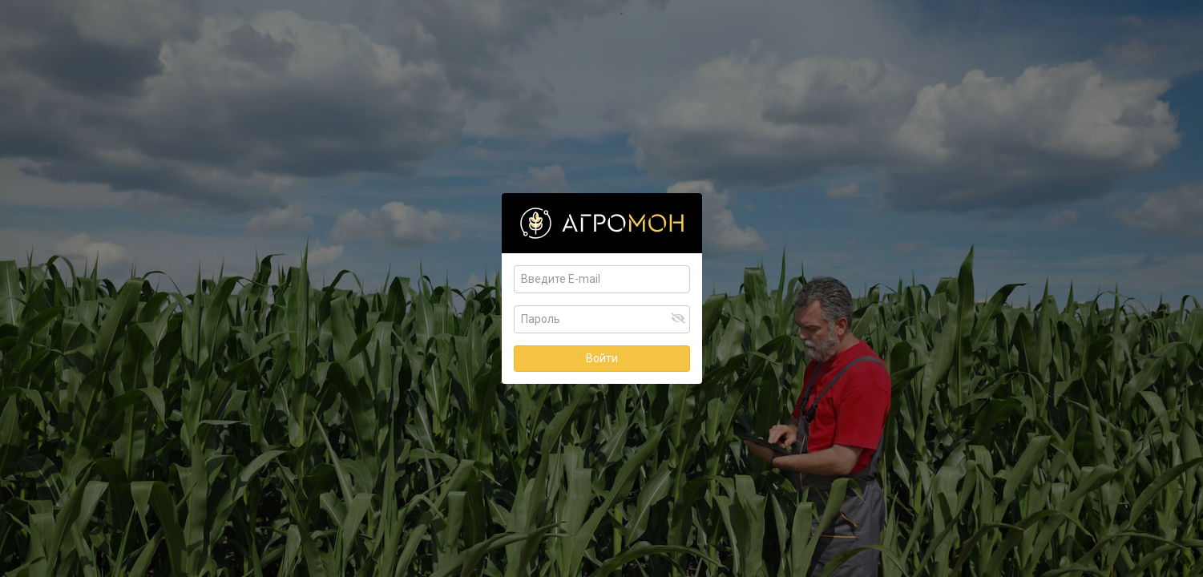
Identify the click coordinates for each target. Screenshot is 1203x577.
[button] (678, 318)
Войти (602, 358)
